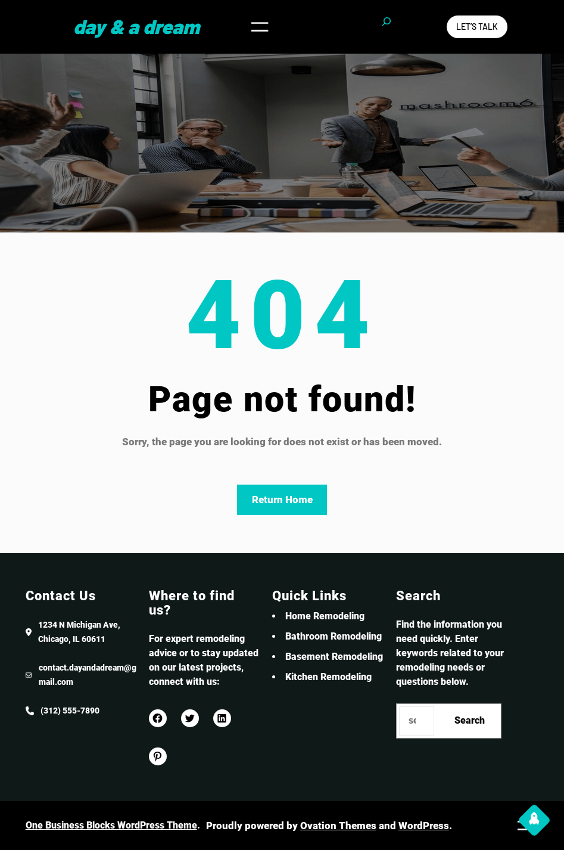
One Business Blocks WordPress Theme (111, 825)
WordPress (423, 826)
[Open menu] (260, 27)
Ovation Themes (338, 826)
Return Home (282, 499)
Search (469, 720)
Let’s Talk (477, 26)
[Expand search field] (386, 26)
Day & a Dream (136, 26)
